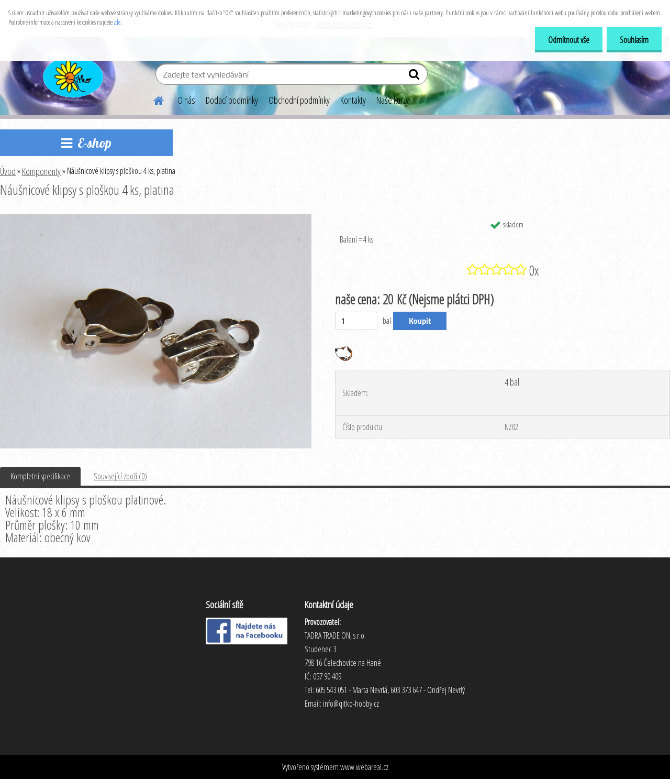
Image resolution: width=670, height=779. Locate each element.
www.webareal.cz (364, 767)
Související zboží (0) (120, 476)
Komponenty (41, 171)
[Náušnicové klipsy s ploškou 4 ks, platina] (155, 218)
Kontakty (353, 100)
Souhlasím (634, 40)
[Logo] (72, 75)
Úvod (8, 171)
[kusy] (356, 321)
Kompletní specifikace (40, 476)
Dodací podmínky (232, 100)
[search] (415, 76)
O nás (186, 100)
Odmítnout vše (568, 40)
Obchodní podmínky (299, 100)
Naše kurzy (392, 100)
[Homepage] (152, 99)
